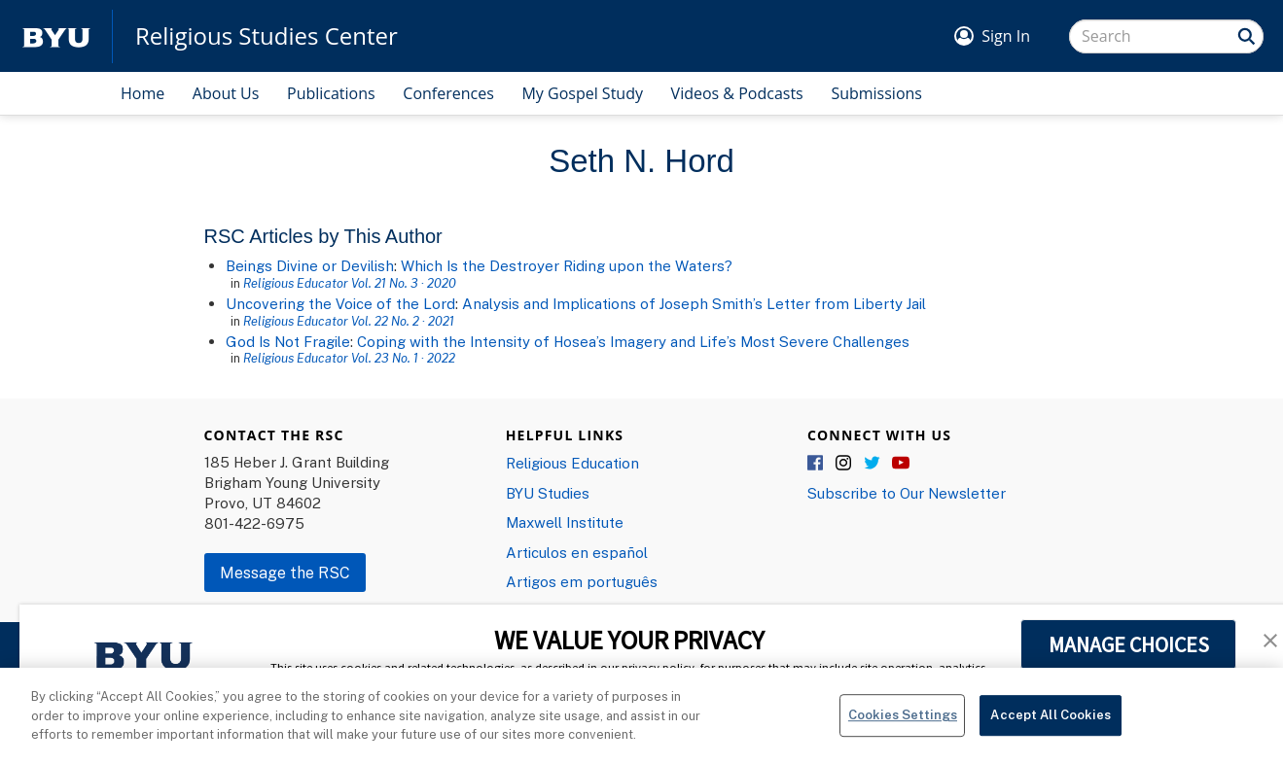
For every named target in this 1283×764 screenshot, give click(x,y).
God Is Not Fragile (288, 341)
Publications (331, 93)
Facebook (816, 463)
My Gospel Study (582, 93)
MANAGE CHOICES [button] (1129, 644)
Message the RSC (285, 572)
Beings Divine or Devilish (310, 265)
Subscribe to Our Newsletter (906, 493)
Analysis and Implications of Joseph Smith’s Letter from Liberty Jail (694, 303)
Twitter (872, 463)
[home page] (56, 36)
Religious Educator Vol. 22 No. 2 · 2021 (348, 321)
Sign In (1005, 36)
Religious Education (572, 462)
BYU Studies (547, 493)
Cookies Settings (902, 723)
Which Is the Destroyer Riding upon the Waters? (566, 265)
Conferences (448, 93)
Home (142, 93)
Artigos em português (582, 581)
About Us (226, 93)
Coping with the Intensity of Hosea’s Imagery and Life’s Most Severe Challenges (633, 341)
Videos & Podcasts (737, 93)
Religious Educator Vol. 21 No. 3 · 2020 (349, 283)
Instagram (844, 463)
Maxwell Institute (565, 522)
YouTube (900, 463)
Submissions (876, 93)
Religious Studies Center (266, 36)
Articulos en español (577, 552)
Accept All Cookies (1050, 723)
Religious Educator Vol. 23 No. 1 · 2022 (349, 357)
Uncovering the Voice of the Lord (340, 303)
